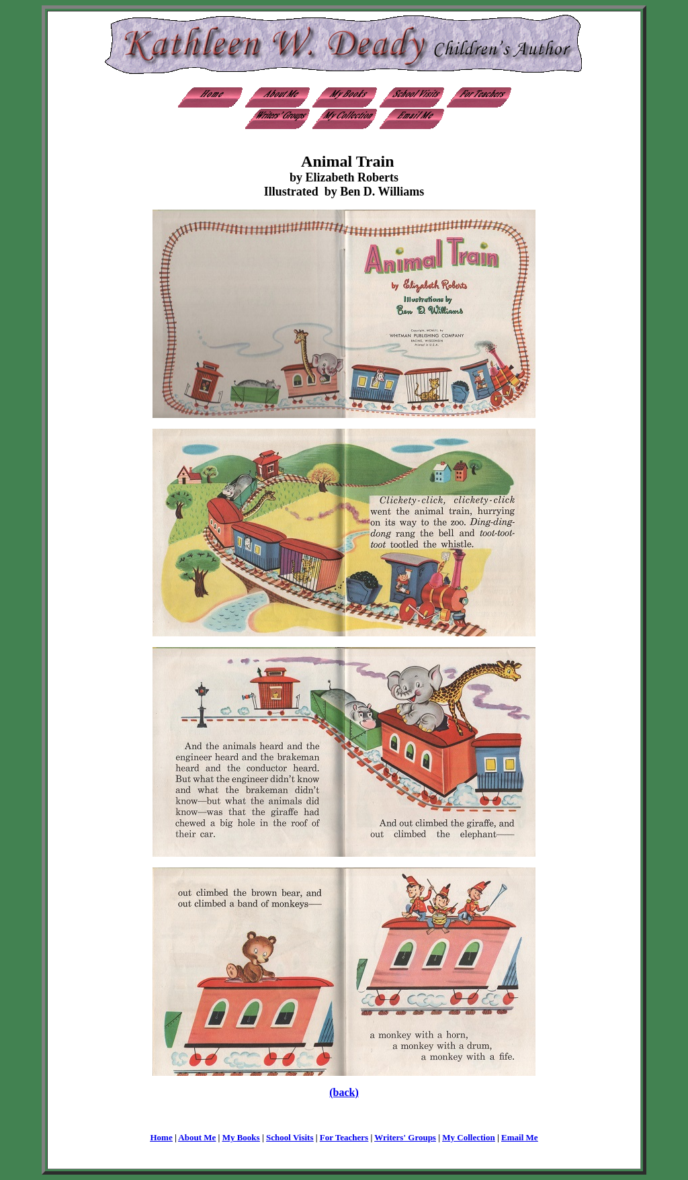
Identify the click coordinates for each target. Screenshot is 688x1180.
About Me (197, 1137)
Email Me (519, 1137)
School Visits (289, 1137)
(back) (344, 1092)
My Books (241, 1137)
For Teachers (344, 1137)
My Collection (468, 1137)
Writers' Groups (405, 1137)
